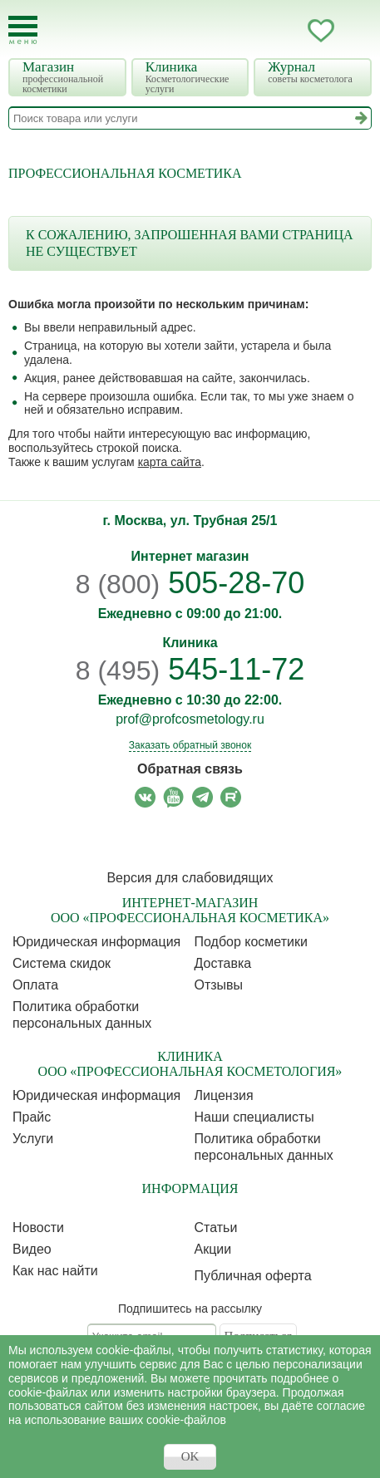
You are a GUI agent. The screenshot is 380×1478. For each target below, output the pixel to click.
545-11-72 (190, 669)
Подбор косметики (251, 942)
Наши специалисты (254, 1117)
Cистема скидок (61, 963)
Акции (213, 1249)
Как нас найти (55, 1271)
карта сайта (169, 462)
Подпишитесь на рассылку (190, 1308)
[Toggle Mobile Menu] (22, 30)
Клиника (192, 77)
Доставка (223, 963)
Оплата (35, 985)
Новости (38, 1227)
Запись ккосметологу (254, 30)
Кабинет (287, 30)
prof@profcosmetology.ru (190, 719)
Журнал (315, 72)
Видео (32, 1249)
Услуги (32, 1139)
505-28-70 (190, 583)
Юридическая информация (96, 942)
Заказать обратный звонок (190, 745)
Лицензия (224, 1095)
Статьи (216, 1227)
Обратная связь (190, 769)
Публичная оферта (253, 1276)
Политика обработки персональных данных (81, 1014)
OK (190, 1456)
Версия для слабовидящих (189, 878)
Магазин (69, 77)
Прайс (31, 1117)
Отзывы (219, 985)
